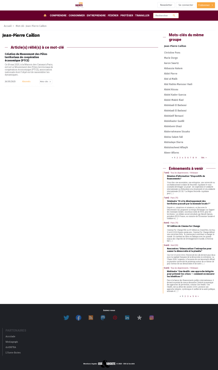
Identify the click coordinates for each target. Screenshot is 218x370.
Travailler (142, 15)
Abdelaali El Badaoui (175, 105)
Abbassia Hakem (173, 68)
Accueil (8, 26)
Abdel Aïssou (171, 89)
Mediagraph (12, 341)
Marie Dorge (171, 57)
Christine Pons (172, 52)
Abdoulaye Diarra (173, 142)
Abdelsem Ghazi (173, 126)
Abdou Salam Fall (173, 137)
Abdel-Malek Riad (174, 100)
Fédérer (113, 15)
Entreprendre (96, 15)
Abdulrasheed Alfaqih (176, 147)
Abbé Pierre (170, 73)
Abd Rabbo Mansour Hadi (178, 84)
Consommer (77, 15)
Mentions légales (90, 364)
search (174, 15)
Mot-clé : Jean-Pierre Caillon (31, 26)
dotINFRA (11, 347)
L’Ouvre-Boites (13, 352)
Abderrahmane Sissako (177, 131)
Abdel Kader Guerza (175, 94)
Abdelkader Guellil (174, 121)
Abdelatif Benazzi (173, 115)
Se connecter (185, 5)
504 (202, 157)
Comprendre (58, 15)
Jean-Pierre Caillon (175, 46)
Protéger (126, 15)
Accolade (10, 336)
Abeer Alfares (171, 152)
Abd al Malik (170, 78)
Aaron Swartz (171, 63)
